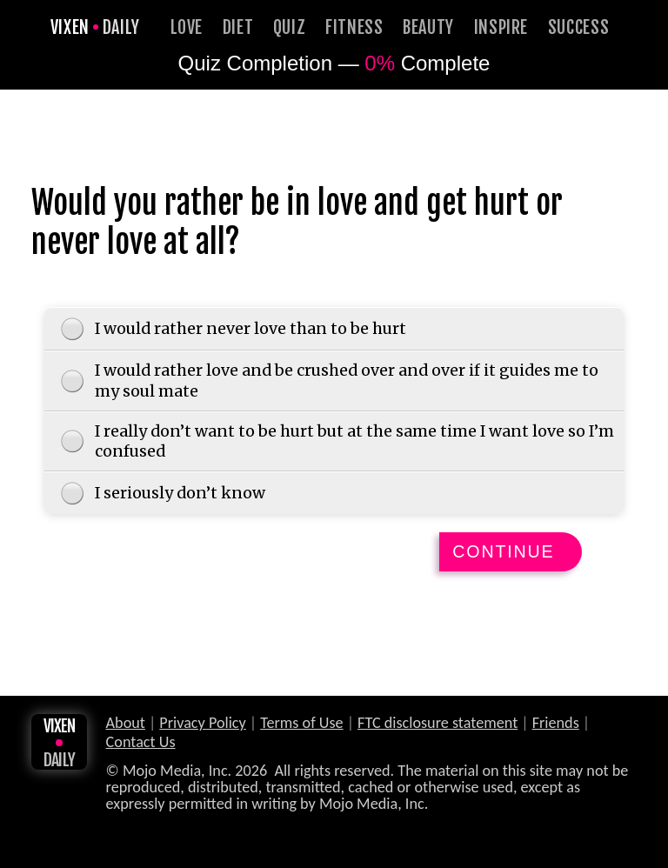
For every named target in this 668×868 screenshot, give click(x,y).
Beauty (428, 27)
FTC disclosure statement (437, 724)
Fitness (354, 27)
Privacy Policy (202, 724)
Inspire (501, 27)
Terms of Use (301, 724)
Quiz (289, 27)
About (125, 724)
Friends (555, 724)
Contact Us (141, 743)
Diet (238, 27)
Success (579, 27)
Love (187, 27)
